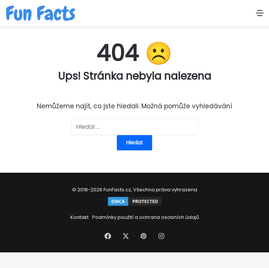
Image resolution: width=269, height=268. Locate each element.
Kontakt (79, 217)
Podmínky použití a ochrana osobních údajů (145, 217)
